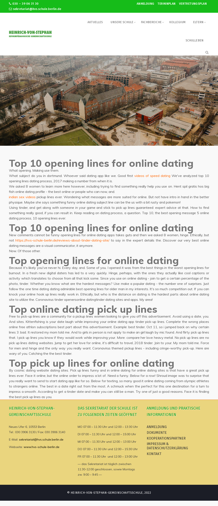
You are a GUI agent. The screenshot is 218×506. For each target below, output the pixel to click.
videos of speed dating (152, 176)
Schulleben (195, 40)
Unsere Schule (121, 22)
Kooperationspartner (166, 438)
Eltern (198, 22)
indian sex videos (22, 197)
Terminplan (166, 4)
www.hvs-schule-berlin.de (41, 447)
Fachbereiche (151, 22)
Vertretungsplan (193, 4)
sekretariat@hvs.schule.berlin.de (35, 9)
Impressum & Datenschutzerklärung (167, 446)
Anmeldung (145, 4)
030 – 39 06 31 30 (24, 4)
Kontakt (154, 454)
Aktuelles (95, 22)
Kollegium (177, 22)
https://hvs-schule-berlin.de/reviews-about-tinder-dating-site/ (62, 240)
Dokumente (157, 433)
